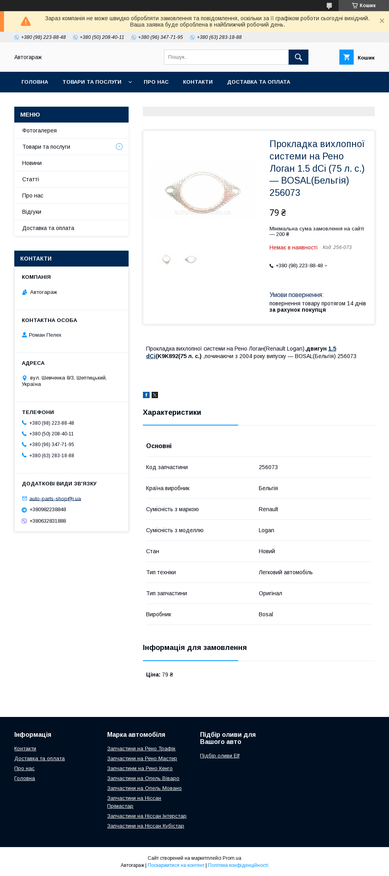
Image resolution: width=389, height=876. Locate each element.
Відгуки (31, 212)
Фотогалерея (39, 130)
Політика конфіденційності (238, 865)
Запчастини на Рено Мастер (142, 758)
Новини (32, 163)
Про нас (156, 82)
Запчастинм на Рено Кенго (140, 768)
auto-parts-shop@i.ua (55, 498)
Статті (30, 179)
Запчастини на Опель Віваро (143, 778)
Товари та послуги (91, 82)
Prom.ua (232, 858)
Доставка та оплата (258, 82)
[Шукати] (298, 57)
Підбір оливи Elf (219, 756)
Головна (34, 82)
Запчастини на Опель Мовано (144, 788)
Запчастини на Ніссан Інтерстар (147, 816)
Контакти (198, 82)
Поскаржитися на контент (176, 865)
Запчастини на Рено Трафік (141, 748)
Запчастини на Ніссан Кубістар (145, 826)
